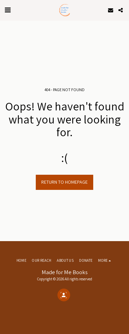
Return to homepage (64, 182)
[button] (7, 10)
